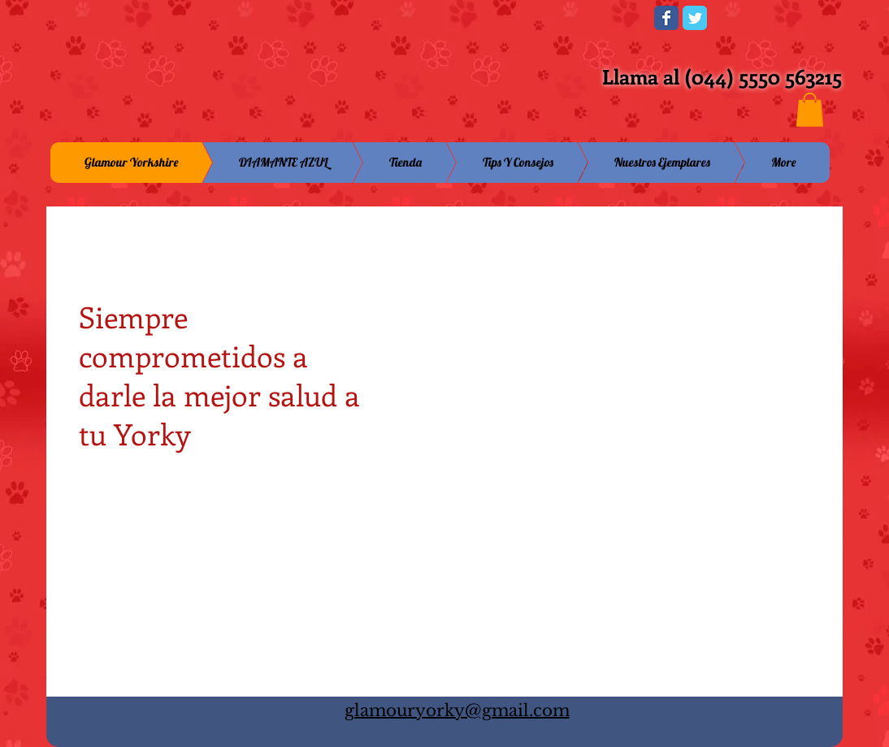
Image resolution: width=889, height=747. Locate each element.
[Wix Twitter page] (695, 18)
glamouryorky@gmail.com (457, 710)
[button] (810, 110)
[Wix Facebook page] (666, 18)
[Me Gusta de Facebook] (541, 23)
